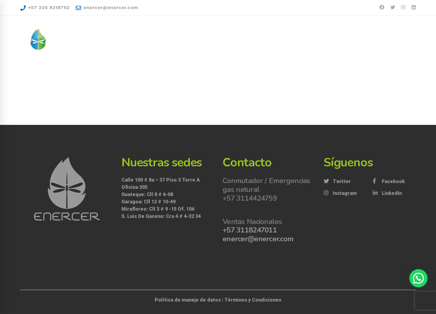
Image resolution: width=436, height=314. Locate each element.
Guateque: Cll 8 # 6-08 (147, 194)
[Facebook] (389, 181)
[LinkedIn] (387, 193)
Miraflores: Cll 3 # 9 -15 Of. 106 (157, 209)
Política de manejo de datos (188, 300)
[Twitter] (337, 181)
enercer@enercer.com (107, 8)
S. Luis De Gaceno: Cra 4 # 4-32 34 (161, 216)
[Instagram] (340, 193)
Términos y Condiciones (252, 300)
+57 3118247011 (250, 230)
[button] (418, 278)
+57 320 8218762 (45, 8)
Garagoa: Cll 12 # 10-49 (148, 202)
